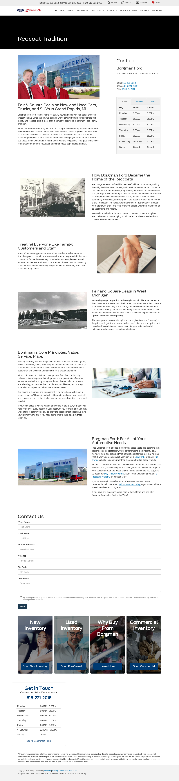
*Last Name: (24, 533)
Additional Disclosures (68, 771)
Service (139, 101)
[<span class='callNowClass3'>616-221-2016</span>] (128, 89)
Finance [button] (144, 10)
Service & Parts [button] (128, 10)
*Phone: (22, 556)
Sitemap (47, 771)
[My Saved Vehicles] (156, 3)
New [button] (62, 10)
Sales (124, 101)
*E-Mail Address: (26, 544)
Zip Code (22, 567)
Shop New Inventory (35, 666)
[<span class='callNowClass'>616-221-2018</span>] (129, 83)
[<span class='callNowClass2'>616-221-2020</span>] (130, 86)
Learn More (108, 666)
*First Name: (24, 522)
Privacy (55, 771)
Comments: (24, 578)
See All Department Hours (39, 741)
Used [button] (70, 10)
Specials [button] (112, 10)
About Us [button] (157, 10)
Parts (153, 101)
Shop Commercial (144, 666)
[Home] (55, 11)
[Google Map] (89, 715)
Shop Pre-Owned (71, 666)
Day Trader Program (114, 474)
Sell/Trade (98, 10)
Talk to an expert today (130, 484)
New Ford (140, 457)
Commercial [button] (82, 10)
